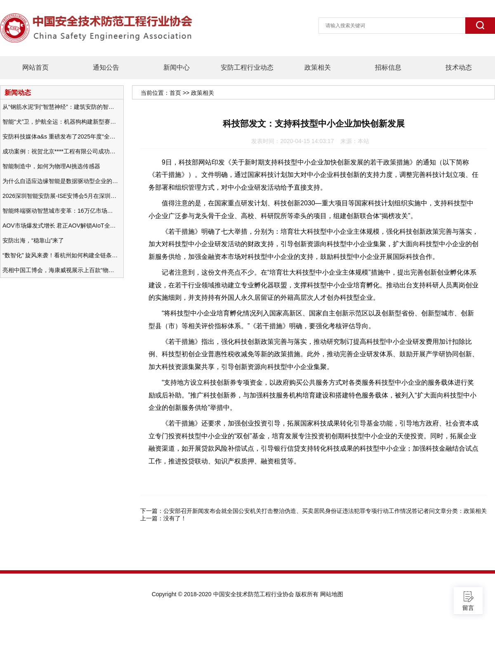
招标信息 (388, 67)
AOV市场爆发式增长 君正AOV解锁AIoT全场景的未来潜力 (60, 225)
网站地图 (331, 594)
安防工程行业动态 (247, 67)
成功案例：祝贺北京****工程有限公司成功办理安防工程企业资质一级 (60, 151)
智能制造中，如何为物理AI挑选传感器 (51, 166)
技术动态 (459, 67)
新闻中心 (176, 67)
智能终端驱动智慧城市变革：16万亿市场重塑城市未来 (60, 210)
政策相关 (317, 67)
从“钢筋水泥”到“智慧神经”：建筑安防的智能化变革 (60, 106)
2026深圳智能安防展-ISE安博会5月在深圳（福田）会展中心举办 (60, 196)
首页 (175, 92)
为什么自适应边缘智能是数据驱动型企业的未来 (60, 181)
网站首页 (35, 67)
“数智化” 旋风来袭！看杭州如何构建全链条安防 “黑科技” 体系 (60, 255)
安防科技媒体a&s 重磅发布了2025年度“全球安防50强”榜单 (60, 136)
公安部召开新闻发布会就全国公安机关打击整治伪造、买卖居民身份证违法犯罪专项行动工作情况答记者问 (299, 511)
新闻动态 (18, 92)
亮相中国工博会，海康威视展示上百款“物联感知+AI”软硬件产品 (60, 270)
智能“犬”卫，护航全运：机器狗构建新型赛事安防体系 (60, 121)
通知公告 (106, 67)
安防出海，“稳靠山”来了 (33, 240)
